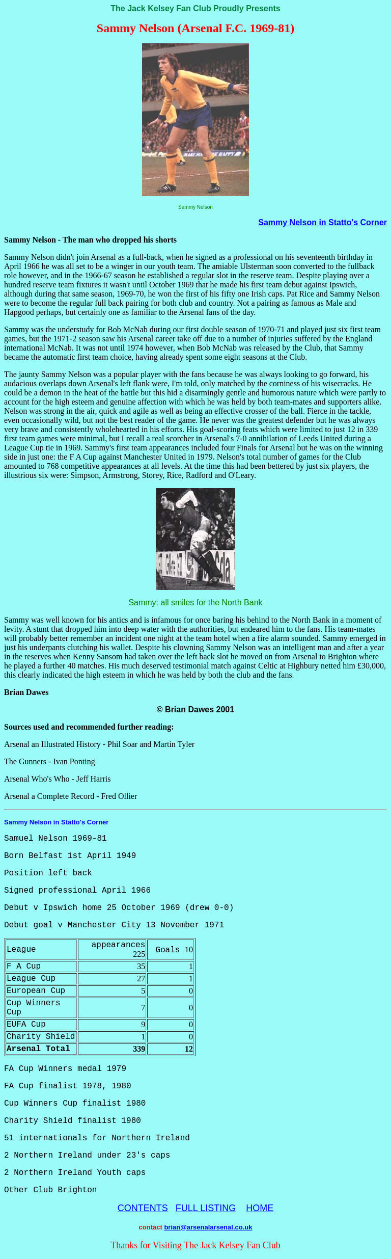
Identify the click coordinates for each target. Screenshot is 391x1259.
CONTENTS (143, 1208)
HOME (259, 1208)
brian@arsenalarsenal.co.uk (208, 1227)
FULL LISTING (206, 1208)
